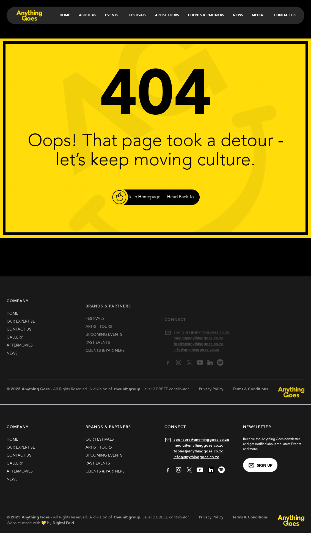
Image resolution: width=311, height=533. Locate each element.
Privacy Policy (211, 389)
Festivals (137, 15)
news (12, 357)
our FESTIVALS (100, 439)
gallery (15, 341)
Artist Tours (167, 15)
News (238, 15)
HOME (12, 317)
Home (65, 15)
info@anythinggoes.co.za (196, 456)
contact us (19, 333)
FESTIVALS (95, 327)
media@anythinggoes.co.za (199, 445)
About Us (87, 15)
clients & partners (105, 359)
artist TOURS (99, 335)
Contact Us (285, 15)
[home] (28, 15)
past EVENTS (98, 351)
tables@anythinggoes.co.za (199, 451)
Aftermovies (20, 349)
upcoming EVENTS (104, 343)
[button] (112, 15)
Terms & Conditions (250, 389)
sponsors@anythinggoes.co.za (201, 439)
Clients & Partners (206, 15)
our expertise (21, 325)
